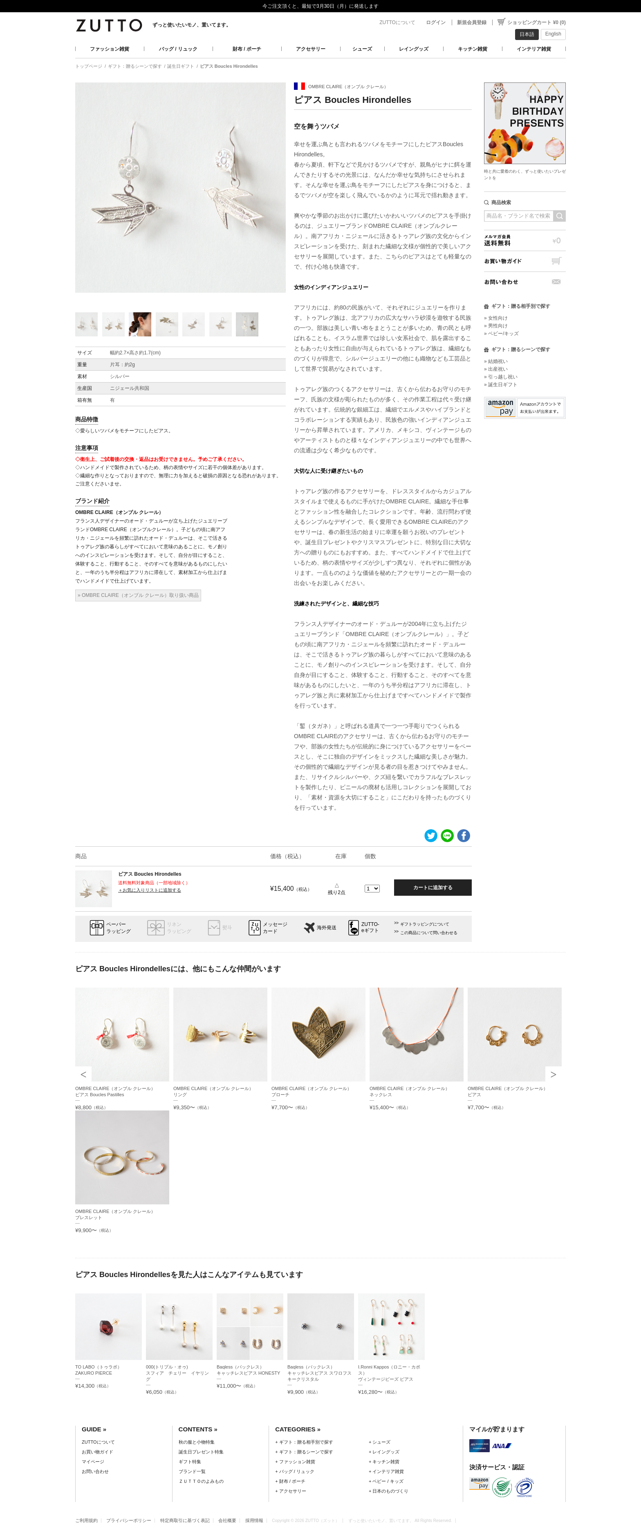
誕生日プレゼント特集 (201, 1451)
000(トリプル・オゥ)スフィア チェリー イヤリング (177, 1373)
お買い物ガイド (525, 261)
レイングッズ (413, 49)
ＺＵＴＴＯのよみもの (201, 1481)
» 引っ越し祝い (501, 377)
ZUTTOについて (397, 22)
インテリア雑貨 (534, 49)
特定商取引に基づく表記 (185, 1520)
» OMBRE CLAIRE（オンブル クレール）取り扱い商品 (138, 595)
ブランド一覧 (192, 1471)
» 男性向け (496, 326)
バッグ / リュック (178, 49)
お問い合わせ (525, 281)
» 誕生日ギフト (501, 384)
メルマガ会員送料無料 (525, 240)
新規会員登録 (471, 22)
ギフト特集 (190, 1461)
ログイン (436, 22)
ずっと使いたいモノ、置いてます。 (191, 25)
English (553, 34)
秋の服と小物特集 (197, 1442)
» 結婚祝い (496, 361)
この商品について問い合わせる (428, 932)
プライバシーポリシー (128, 1520)
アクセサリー (310, 49)
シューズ (362, 49)
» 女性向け (496, 318)
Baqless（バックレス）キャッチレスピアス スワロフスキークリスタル (319, 1373)
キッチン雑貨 (472, 49)
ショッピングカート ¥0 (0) (536, 22)
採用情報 (254, 1520)
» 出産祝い (496, 369)
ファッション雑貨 (109, 49)
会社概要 (227, 1520)
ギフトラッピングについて (424, 924)
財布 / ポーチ (247, 49)
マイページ (93, 1461)
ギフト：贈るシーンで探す (135, 66)
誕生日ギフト (180, 66)
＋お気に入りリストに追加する (149, 890)
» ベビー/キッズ (501, 333)
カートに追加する (433, 887)
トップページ (88, 66)
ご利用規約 (86, 1520)
